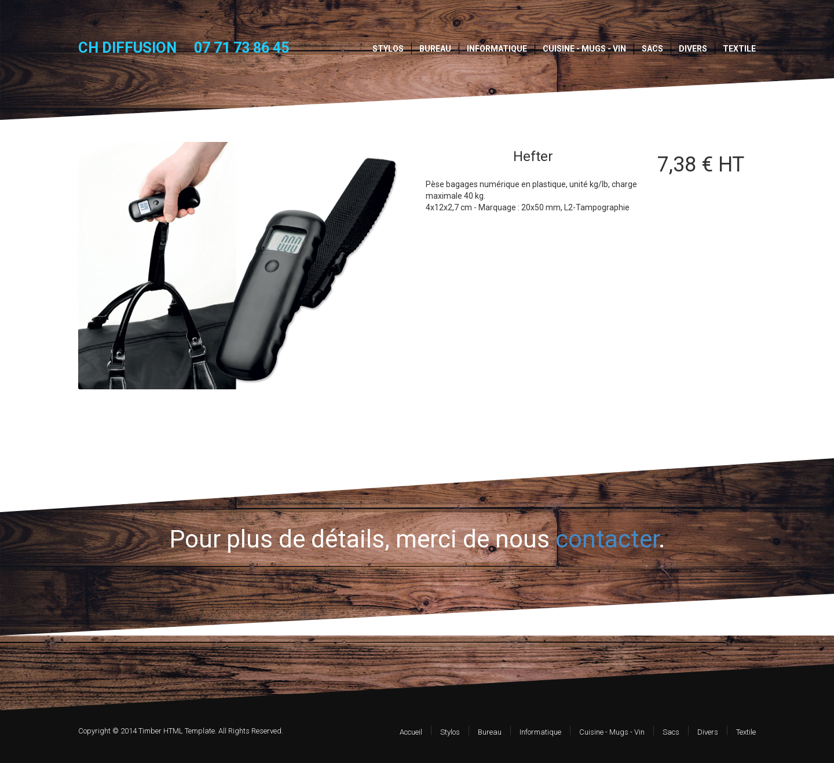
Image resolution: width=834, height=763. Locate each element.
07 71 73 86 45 (241, 47)
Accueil (411, 732)
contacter (607, 539)
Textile (739, 48)
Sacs (652, 48)
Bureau (435, 48)
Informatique (497, 48)
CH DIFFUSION (127, 47)
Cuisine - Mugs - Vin (584, 48)
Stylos (388, 48)
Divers (693, 48)
